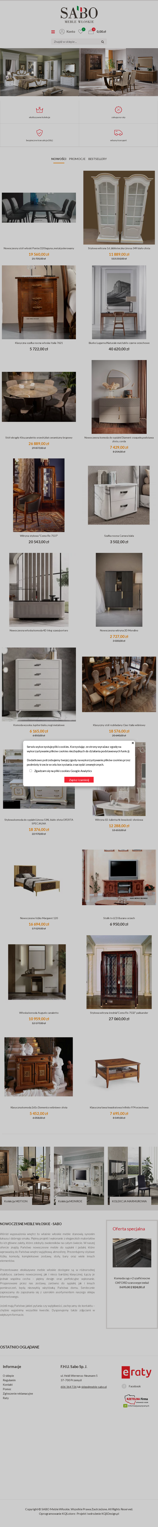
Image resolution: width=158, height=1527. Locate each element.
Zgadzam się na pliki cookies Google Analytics (63, 771)
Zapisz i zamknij (79, 780)
